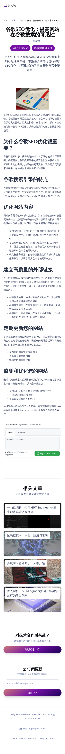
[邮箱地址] (32, 683)
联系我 (32, 649)
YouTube (32, 738)
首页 (5, 20)
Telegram (43, 738)
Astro (50, 714)
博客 (13, 20)
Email (52, 738)
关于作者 (33, 728)
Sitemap (42, 728)
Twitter (22, 738)
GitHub (13, 738)
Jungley (10, 5)
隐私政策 (23, 728)
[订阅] (32, 692)
